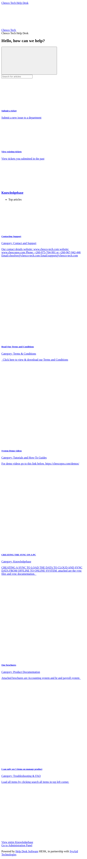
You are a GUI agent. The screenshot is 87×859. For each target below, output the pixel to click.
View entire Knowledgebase (17, 842)
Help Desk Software (26, 851)
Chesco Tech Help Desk (14, 2)
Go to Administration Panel (16, 845)
